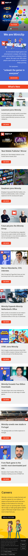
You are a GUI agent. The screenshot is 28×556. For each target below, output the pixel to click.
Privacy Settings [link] (7, 551)
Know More (14, 78)
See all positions (8, 517)
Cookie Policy (12, 554)
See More (6, 124)
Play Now (14, 24)
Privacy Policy (4, 554)
